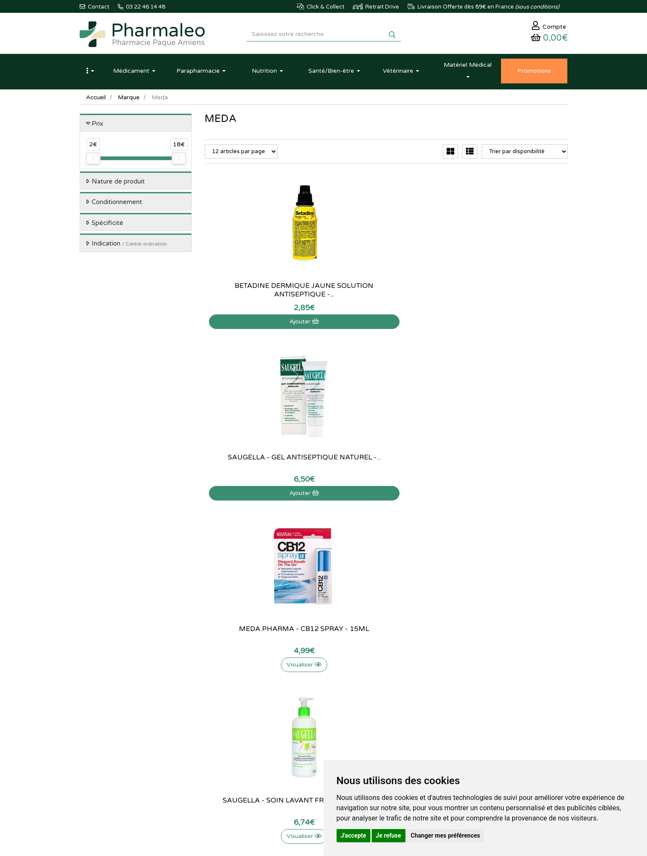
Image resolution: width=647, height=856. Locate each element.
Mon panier (386, 669)
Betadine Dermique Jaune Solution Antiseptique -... (261, 293)
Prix (97, 126)
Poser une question (311, 688)
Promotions (219, 716)
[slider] (93, 162)
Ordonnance (220, 735)
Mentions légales (309, 726)
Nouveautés (219, 707)
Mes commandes (393, 688)
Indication (129, 247)
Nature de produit (118, 184)
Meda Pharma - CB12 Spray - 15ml (511, 293)
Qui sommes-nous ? (312, 679)
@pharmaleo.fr (120, 694)
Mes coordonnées (394, 697)
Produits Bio (220, 726)
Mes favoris (386, 716)
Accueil (96, 100)
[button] (90, 74)
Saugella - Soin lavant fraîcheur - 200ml (261, 464)
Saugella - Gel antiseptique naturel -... (386, 293)
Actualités (217, 679)
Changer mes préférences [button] (445, 835)
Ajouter (261, 324)
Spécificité (107, 226)
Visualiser (511, 324)
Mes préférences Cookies (403, 726)
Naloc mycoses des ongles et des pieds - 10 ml (386, 464)
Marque (130, 100)
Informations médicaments (321, 697)
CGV (293, 735)
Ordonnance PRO (226, 744)
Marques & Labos (226, 697)
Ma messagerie (390, 707)
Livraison (299, 716)
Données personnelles (315, 744)
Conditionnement (117, 205)
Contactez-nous (308, 669)
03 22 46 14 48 (315, 599)
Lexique (214, 688)
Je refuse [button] (388, 835)
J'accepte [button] (354, 835)
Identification (388, 679)
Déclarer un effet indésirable (323, 707)
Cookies (298, 753)
